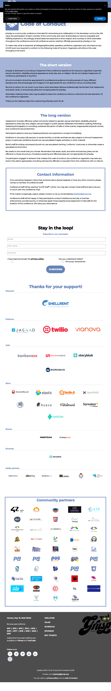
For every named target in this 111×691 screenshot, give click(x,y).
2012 (14, 628)
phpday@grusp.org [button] (61, 674)
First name (12, 246)
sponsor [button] (49, 631)
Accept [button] (100, 18)
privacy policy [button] (37, 259)
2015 (33, 628)
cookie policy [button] (13, 11)
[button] (55, 311)
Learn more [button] (12, 18)
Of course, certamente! (75, 262)
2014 (27, 628)
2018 (21, 631)
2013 (21, 628)
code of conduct (71, 678)
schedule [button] (50, 627)
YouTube (32, 641)
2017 (15, 631)
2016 (9, 631)
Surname (12, 253)
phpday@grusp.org (82, 194)
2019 (27, 631)
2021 (9, 634)
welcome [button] (50, 618)
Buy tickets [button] (51, 635)
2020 (34, 631)
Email (10, 239)
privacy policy (52, 678)
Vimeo (20, 641)
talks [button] (47, 622)
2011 (8, 628)
